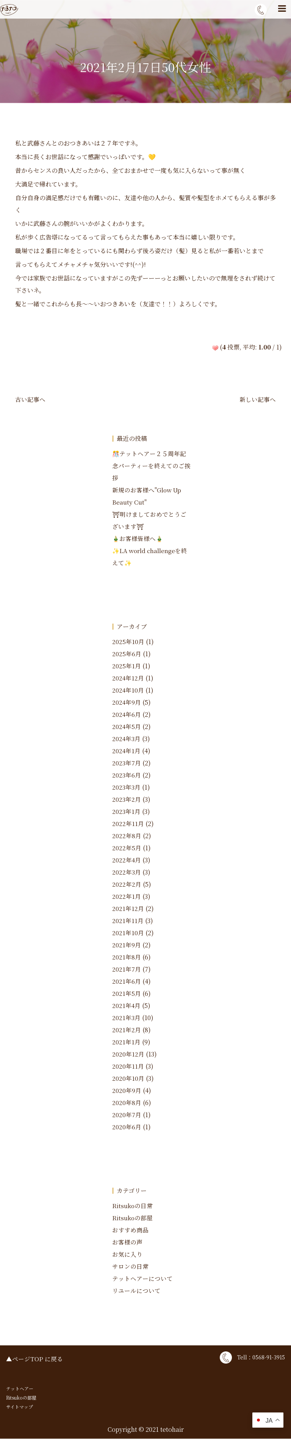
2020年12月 (128, 1054)
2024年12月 (128, 678)
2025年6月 (126, 654)
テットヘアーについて (142, 1278)
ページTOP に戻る (37, 1359)
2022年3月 (126, 872)
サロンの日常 (130, 1266)
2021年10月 (128, 933)
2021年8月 (126, 957)
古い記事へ (30, 399)
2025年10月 (128, 642)
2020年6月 (126, 1127)
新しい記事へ (257, 399)
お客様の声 (127, 1242)
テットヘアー (19, 1389)
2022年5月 (126, 848)
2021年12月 (128, 908)
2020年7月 (126, 1115)
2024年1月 (126, 751)
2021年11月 (128, 921)
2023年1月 (126, 811)
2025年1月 (126, 666)
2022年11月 (128, 824)
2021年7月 (126, 969)
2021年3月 (126, 1018)
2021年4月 (126, 1006)
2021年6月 (126, 981)
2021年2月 (126, 1030)
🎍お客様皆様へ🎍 (138, 539)
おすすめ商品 (130, 1230)
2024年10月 (128, 690)
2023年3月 (126, 787)
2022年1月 (126, 896)
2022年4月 (126, 860)
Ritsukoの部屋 (132, 1218)
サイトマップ (19, 1407)
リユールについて (136, 1291)
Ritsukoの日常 (132, 1206)
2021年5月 (126, 993)
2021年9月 (126, 945)
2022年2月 (126, 884)
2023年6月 (126, 775)
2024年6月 (126, 714)
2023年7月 (126, 763)
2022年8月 (126, 836)
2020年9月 (126, 1090)
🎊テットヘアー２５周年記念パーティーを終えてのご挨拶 (151, 466)
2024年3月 (126, 739)
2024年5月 (126, 727)
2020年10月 (128, 1078)
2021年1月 (126, 1042)
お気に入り (127, 1254)
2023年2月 (126, 799)
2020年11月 (128, 1066)
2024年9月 (126, 702)
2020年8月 (126, 1103)
